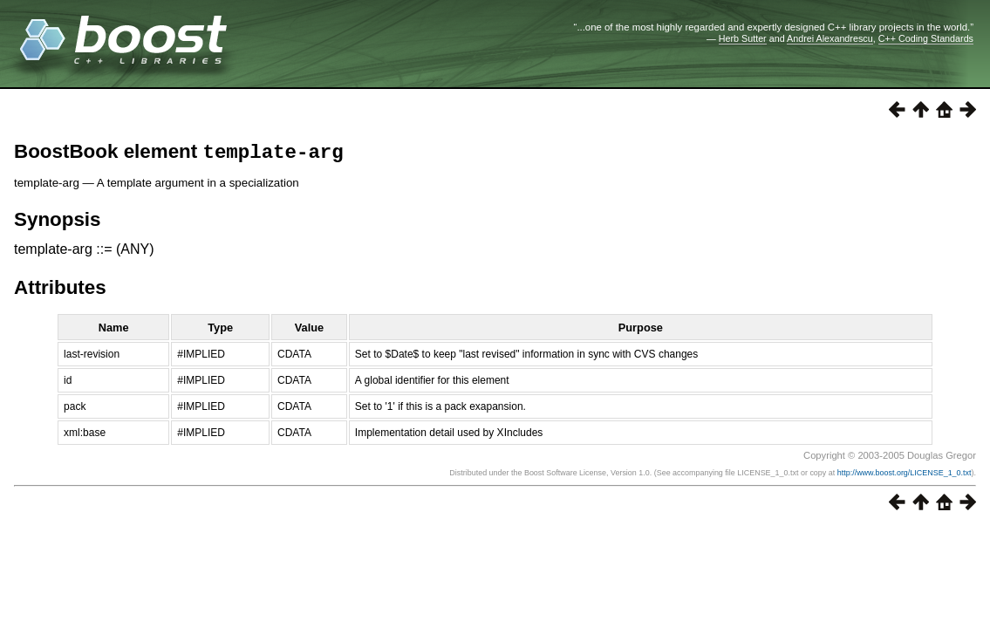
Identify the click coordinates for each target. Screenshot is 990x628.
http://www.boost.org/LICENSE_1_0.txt (904, 476)
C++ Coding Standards (925, 38)
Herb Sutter (743, 38)
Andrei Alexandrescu (830, 38)
